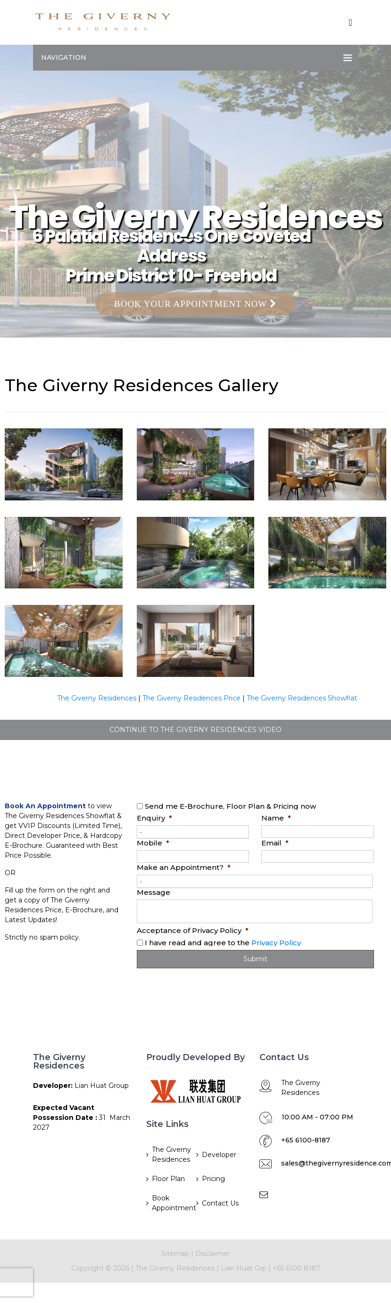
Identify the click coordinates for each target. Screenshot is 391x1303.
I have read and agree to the (223, 942)
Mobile (153, 842)
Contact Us (220, 1203)
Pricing (213, 1178)
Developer (219, 1154)
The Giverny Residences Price (191, 698)
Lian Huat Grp (243, 1268)
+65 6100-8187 (305, 1140)
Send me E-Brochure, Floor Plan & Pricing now (230, 806)
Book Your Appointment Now (195, 304)
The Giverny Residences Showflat (302, 698)
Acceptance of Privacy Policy (193, 930)
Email (275, 842)
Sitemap (175, 1253)
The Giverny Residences (96, 698)
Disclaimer (212, 1253)
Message (153, 892)
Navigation (63, 57)
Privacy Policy (276, 942)
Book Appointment (173, 1203)
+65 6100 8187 (296, 1268)
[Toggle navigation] (350, 23)
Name (276, 817)
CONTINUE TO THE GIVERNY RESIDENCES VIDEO (195, 729)
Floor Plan (168, 1178)
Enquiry (154, 817)
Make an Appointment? (184, 867)
